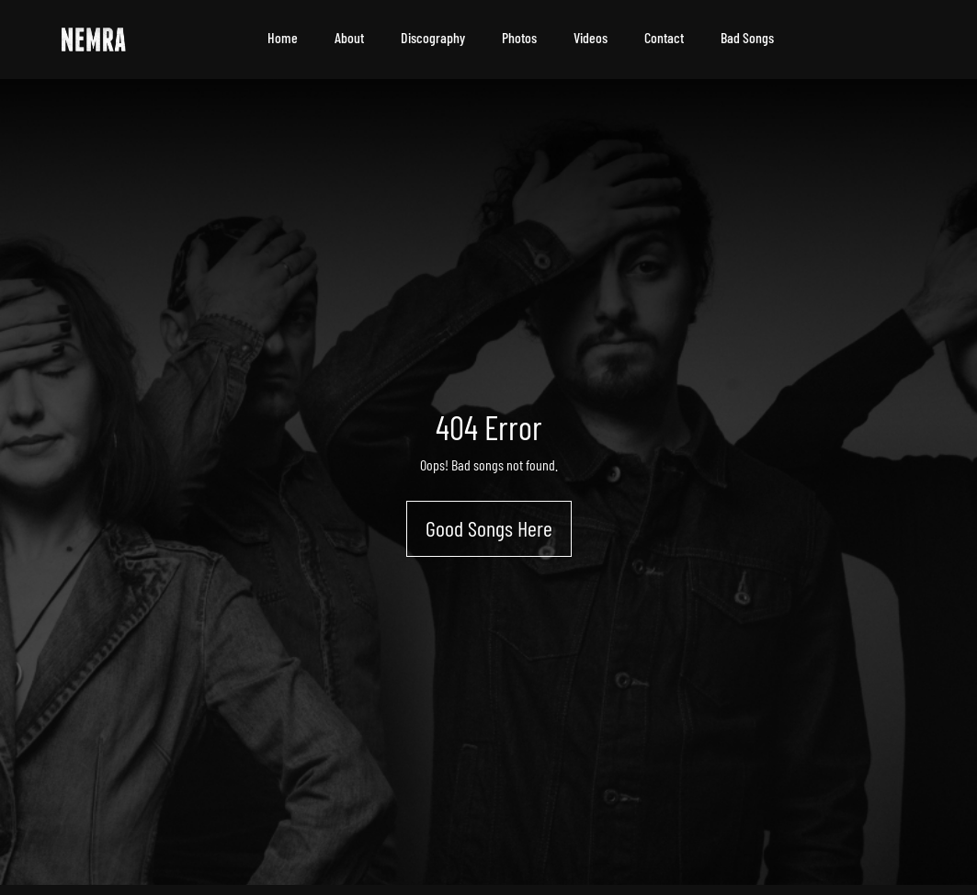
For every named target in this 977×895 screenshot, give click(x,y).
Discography (433, 37)
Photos (519, 37)
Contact (664, 37)
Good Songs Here (489, 528)
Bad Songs (747, 37)
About (349, 37)
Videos (591, 37)
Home (282, 37)
